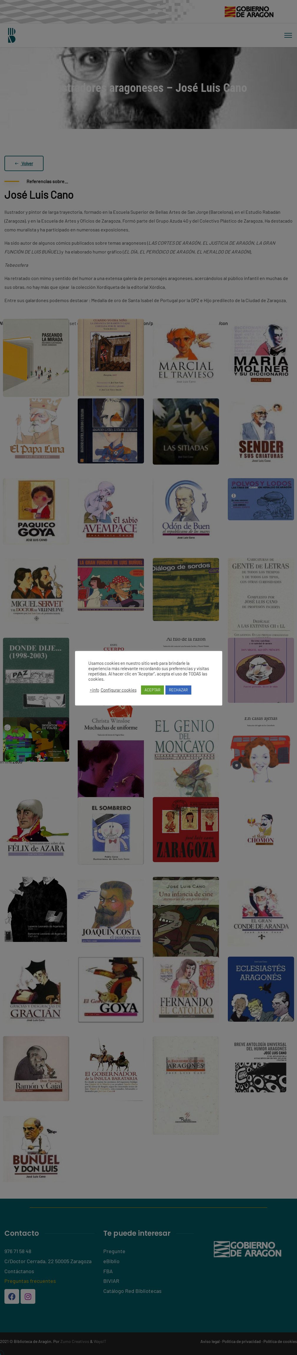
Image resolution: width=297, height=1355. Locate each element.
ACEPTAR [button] (152, 690)
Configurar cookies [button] (119, 690)
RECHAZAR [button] (178, 690)
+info (94, 690)
